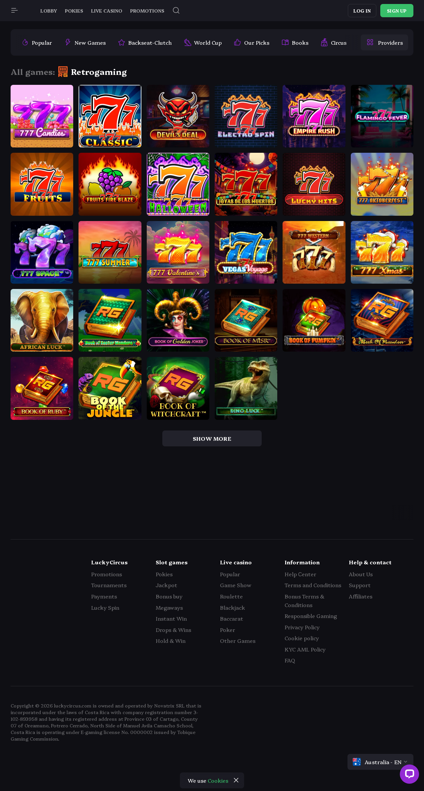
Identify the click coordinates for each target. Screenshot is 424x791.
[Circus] (333, 42)
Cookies (218, 780)
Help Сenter (301, 574)
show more (212, 438)
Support (360, 585)
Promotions (106, 574)
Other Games (237, 640)
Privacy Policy (302, 627)
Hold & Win (171, 640)
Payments (104, 596)
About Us (361, 574)
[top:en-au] (36, 42)
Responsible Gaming (311, 615)
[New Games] (85, 42)
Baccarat (231, 618)
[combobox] (380, 762)
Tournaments (109, 585)
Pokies (164, 574)
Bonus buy (169, 596)
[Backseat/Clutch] (144, 42)
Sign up (396, 10)
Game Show (235, 585)
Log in (362, 10)
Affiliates (360, 596)
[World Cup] (202, 42)
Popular (230, 574)
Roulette (231, 596)
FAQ (290, 660)
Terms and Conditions (313, 585)
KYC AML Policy (305, 649)
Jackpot (166, 585)
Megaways (169, 607)
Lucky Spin (105, 607)
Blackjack (232, 607)
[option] (36, 42)
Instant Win (171, 618)
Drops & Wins (173, 629)
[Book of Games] (295, 42)
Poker (227, 629)
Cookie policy (302, 638)
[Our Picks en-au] (251, 42)
